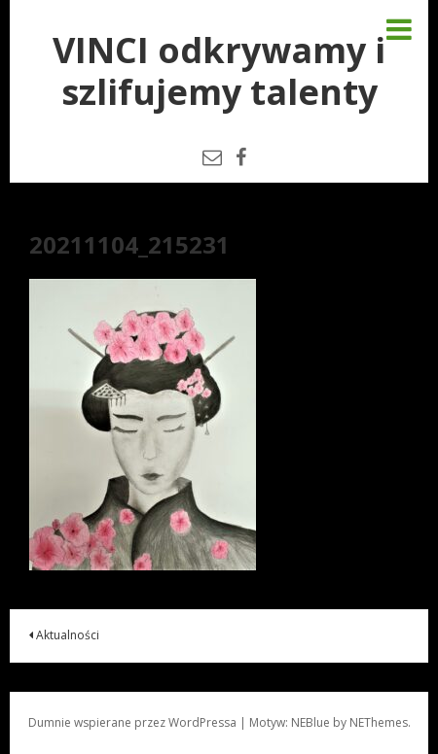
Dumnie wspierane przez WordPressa (132, 722)
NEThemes (378, 722)
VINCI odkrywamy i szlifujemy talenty (219, 71)
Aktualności (64, 635)
